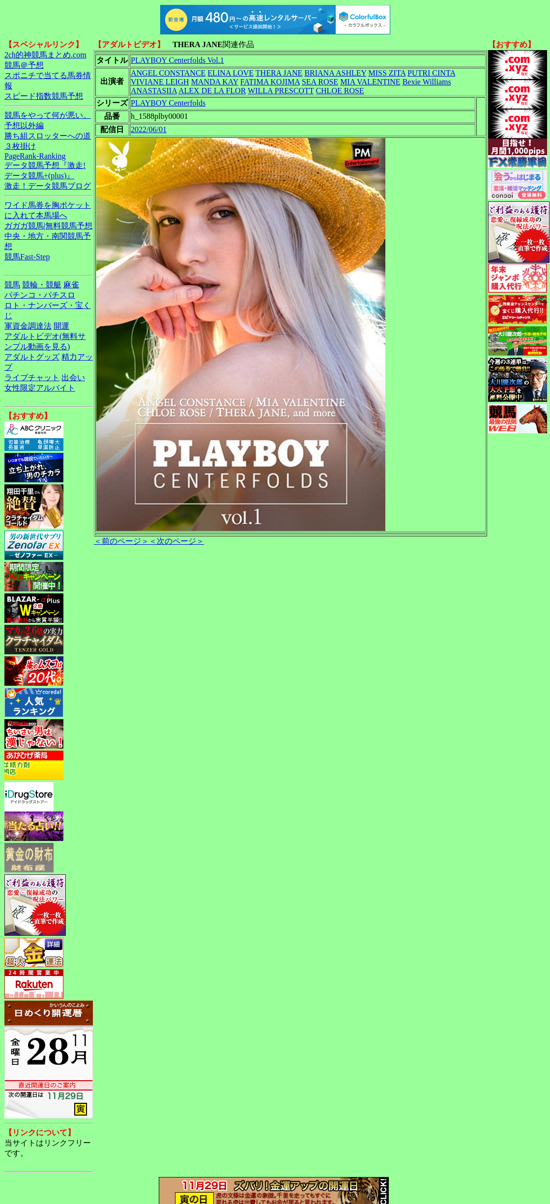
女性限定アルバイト (39, 388)
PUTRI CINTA (431, 73)
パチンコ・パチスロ (39, 295)
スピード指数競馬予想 (43, 96)
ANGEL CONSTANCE (168, 73)
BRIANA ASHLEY (335, 73)
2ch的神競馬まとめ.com (45, 55)
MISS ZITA (386, 73)
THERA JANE (279, 73)
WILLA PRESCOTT (281, 90)
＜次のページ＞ (176, 541)
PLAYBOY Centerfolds (168, 103)
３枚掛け (20, 146)
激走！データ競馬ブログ (47, 186)
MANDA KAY (214, 82)
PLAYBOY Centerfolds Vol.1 (177, 60)
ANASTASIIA (154, 90)
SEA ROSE (320, 82)
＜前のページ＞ (121, 541)
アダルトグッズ (31, 357)
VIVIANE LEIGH (160, 82)
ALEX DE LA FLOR (212, 90)
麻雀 (71, 284)
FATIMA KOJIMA (270, 82)
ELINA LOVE (230, 73)
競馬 (12, 284)
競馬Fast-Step (27, 256)
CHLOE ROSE (340, 90)
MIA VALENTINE (370, 82)
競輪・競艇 (41, 284)
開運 (61, 326)
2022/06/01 (149, 129)
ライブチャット (31, 377)
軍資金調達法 (28, 326)
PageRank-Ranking (34, 156)
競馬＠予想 (24, 65)
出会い (73, 377)
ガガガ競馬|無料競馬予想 (48, 226)
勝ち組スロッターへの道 (47, 136)
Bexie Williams (427, 82)
